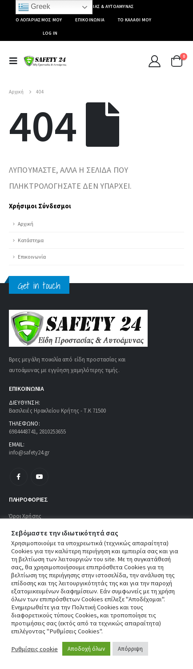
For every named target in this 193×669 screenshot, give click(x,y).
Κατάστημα (31, 240)
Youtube (39, 477)
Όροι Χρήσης (25, 516)
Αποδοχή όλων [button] (86, 649)
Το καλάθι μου (134, 20)
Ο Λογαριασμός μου (39, 20)
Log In (50, 33)
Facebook (19, 477)
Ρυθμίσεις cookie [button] (34, 649)
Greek (34, 7)
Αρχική (25, 223)
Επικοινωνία (90, 20)
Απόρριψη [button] (130, 649)
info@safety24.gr (29, 452)
